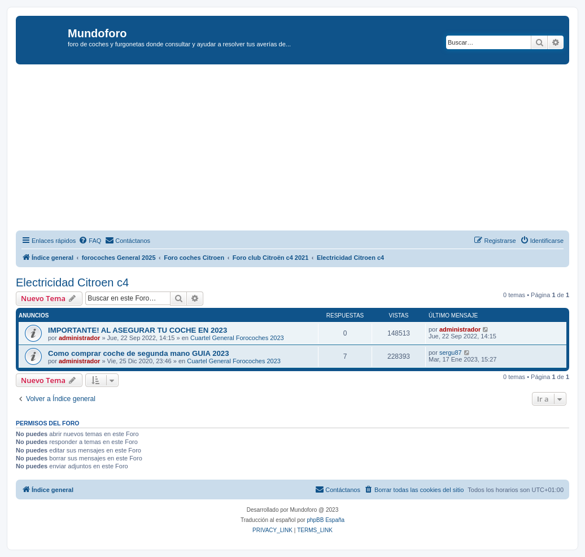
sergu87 (450, 352)
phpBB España (325, 520)
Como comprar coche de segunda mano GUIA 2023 (138, 353)
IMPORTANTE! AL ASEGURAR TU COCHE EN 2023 (137, 330)
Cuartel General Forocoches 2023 (237, 337)
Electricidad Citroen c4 (72, 282)
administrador (79, 337)
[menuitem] (89, 240)
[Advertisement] (300, 149)
